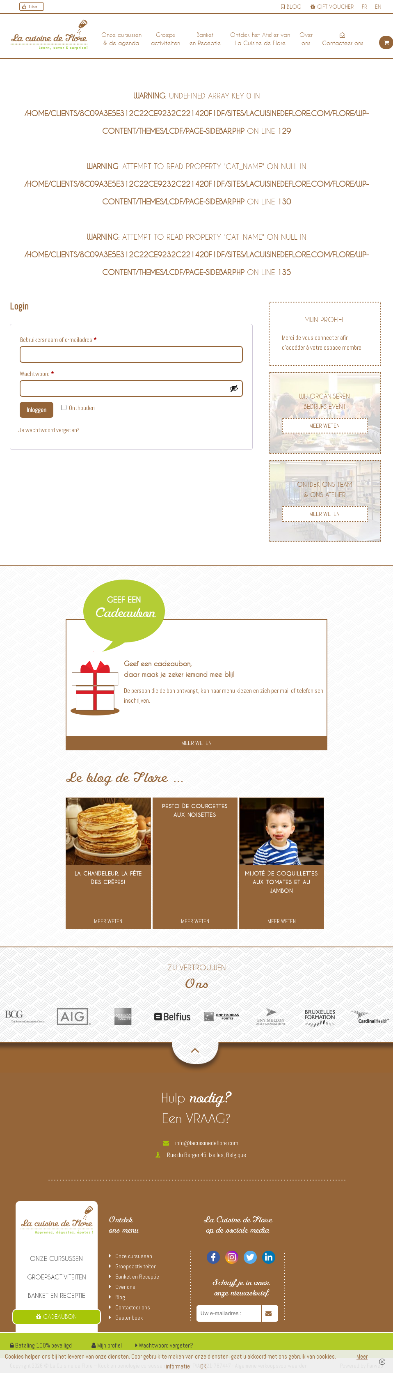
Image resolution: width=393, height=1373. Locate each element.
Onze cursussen (56, 1258)
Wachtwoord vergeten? (164, 1345)
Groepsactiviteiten (165, 38)
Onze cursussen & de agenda (121, 38)
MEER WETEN (324, 425)
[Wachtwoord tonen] (233, 388)
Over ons (306, 38)
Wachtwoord (45, 373)
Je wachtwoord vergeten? (49, 430)
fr (364, 6)
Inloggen (36, 410)
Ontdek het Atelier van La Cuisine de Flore (260, 38)
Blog (291, 6)
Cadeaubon (56, 1316)
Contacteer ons (342, 39)
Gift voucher (332, 6)
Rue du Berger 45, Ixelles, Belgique (200, 1155)
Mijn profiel (106, 1345)
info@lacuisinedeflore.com (200, 1143)
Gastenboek (129, 1317)
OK (203, 1366)
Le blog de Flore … (125, 779)
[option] (24, 1016)
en (378, 6)
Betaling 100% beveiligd (41, 1345)
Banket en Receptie (205, 38)
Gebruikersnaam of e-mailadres (66, 339)
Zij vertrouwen (196, 978)
